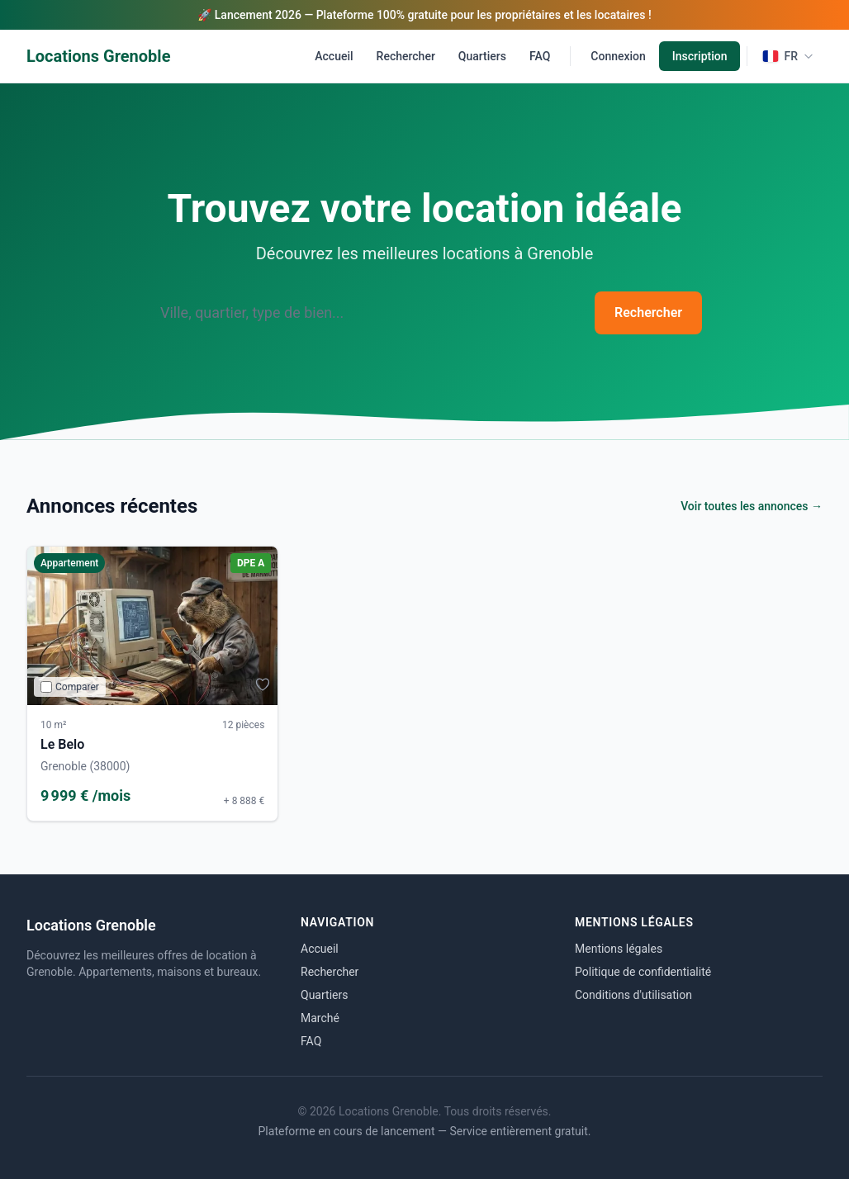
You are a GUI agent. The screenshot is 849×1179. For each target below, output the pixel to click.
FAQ (539, 56)
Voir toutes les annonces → (752, 506)
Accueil (334, 56)
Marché (320, 1018)
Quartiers (482, 56)
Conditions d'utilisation (633, 994)
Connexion (618, 56)
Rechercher (406, 56)
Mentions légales (618, 948)
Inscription (700, 56)
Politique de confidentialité (643, 971)
